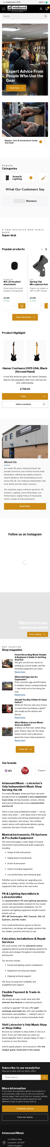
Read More (25, 484)
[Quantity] (15, 284)
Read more (20, 650)
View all (25, 728)
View (33, 375)
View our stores (25, 1095)
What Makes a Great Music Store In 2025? (29, 701)
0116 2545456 (14, 1131)
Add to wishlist (30, 383)
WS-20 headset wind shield (12, 261)
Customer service (25, 1086)
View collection (25, 295)
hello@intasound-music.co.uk (21, 1138)
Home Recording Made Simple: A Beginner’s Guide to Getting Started (31, 635)
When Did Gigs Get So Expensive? (26, 656)
